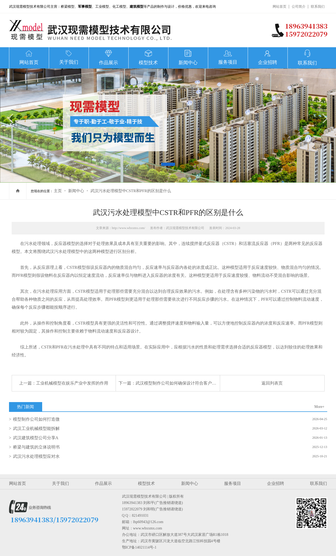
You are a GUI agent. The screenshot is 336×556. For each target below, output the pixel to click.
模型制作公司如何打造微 (36, 419)
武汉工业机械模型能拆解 (36, 428)
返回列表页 (272, 383)
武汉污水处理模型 (63, 251)
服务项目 (232, 483)
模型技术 (146, 483)
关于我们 (60, 483)
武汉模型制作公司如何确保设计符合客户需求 (178, 383)
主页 (58, 191)
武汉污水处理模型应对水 (36, 456)
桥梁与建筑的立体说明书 (36, 447)
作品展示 (103, 483)
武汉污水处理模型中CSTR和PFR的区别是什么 (130, 191)
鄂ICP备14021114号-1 (139, 547)
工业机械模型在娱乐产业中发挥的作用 (72, 383)
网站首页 (279, 6)
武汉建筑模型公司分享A (36, 438)
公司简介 (299, 6)
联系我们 (318, 6)
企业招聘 (275, 483)
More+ (319, 407)
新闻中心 (76, 191)
